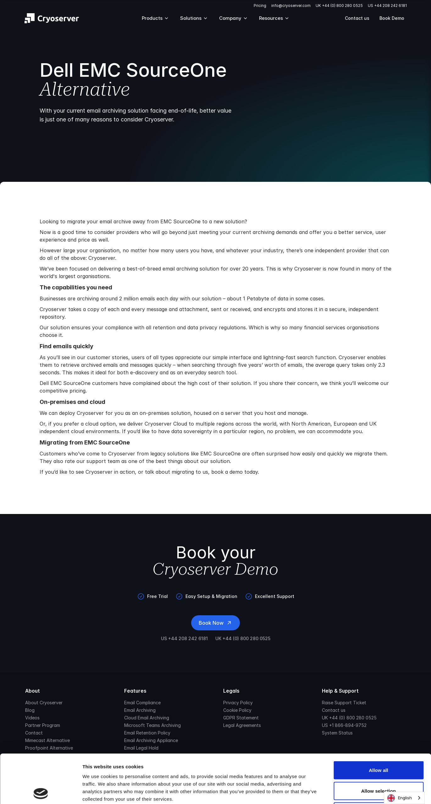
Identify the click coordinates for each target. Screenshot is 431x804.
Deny (378, 762)
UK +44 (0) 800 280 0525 (339, 5)
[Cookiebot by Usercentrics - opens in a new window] (40, 791)
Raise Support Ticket (344, 702)
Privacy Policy (238, 702)
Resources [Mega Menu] (274, 18)
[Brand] (52, 18)
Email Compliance (142, 702)
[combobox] (404, 798)
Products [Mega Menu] (155, 18)
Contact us (357, 18)
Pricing (260, 5)
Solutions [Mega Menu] (194, 18)
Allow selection (378, 742)
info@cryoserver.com (291, 5)
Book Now (215, 623)
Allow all (378, 721)
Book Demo (391, 18)
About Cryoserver (44, 702)
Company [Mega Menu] (233, 18)
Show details (330, 791)
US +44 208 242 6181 (387, 5)
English (399, 798)
